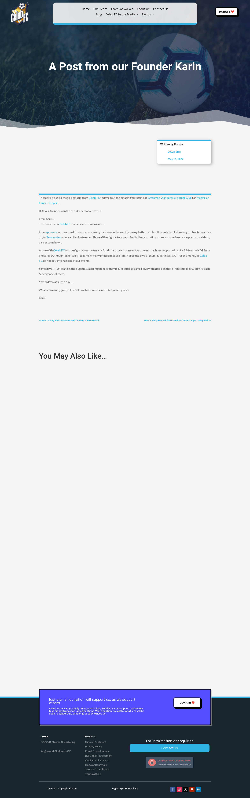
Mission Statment (95, 742)
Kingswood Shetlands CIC (56, 751)
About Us (143, 9)
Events (146, 14)
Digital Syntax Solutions (125, 788)
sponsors (51, 232)
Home (86, 9)
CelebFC (64, 224)
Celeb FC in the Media (120, 14)
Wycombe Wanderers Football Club (169, 197)
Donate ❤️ (226, 11)
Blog (99, 14)
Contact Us (160, 9)
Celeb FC (94, 197)
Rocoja (178, 144)
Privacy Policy (93, 746)
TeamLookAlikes (122, 9)
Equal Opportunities (97, 751)
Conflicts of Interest (97, 760)
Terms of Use (93, 774)
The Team (100, 9)
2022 (171, 151)
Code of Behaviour (96, 765)
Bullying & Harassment (98, 755)
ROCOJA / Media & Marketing (57, 742)
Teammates (53, 237)
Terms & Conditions (97, 769)
